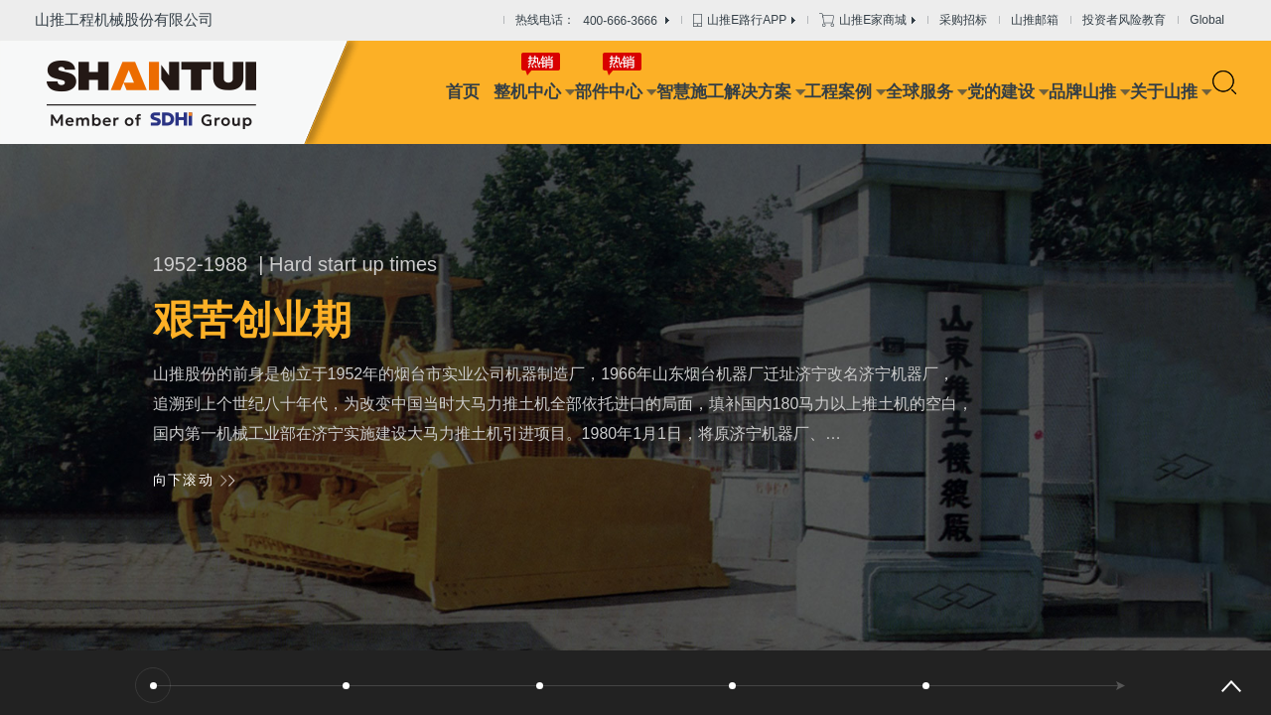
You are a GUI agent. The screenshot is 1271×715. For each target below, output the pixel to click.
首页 (463, 91)
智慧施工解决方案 (723, 91)
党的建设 (1001, 91)
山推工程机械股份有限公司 (124, 19)
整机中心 (527, 91)
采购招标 (963, 20)
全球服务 (919, 91)
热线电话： (592, 21)
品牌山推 (1082, 91)
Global (1207, 20)
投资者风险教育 (1124, 20)
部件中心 (608, 91)
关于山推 (1164, 91)
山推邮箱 (1035, 20)
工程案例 (838, 91)
